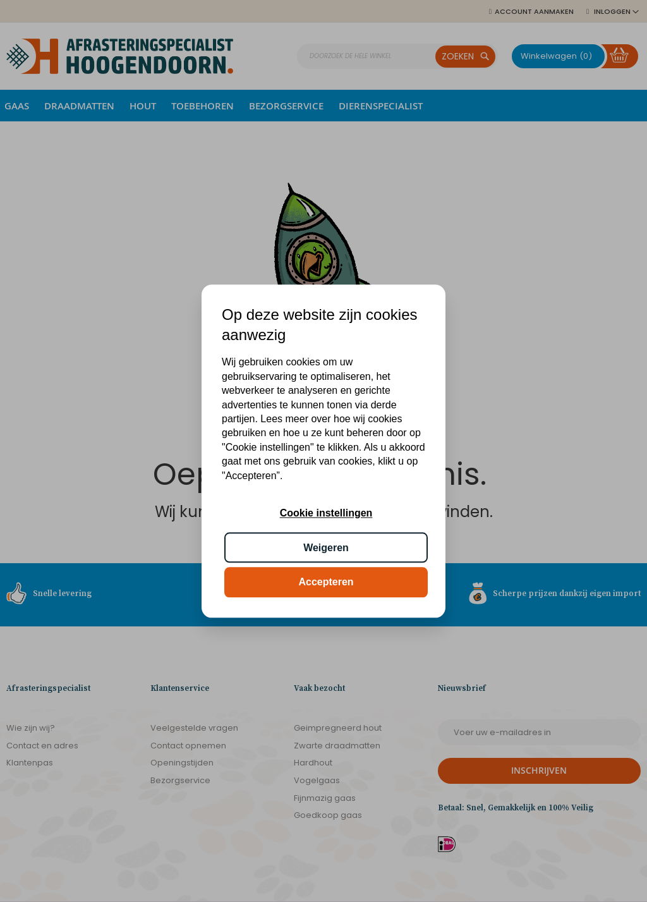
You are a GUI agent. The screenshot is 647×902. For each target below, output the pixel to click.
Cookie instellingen (326, 513)
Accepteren (325, 581)
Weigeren (326, 547)
